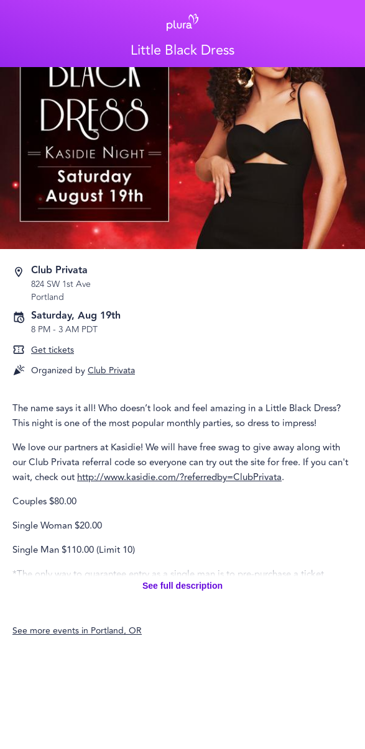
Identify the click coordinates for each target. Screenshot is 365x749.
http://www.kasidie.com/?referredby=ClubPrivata (179, 477)
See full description (182, 586)
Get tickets (52, 349)
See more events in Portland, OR (77, 630)
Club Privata (111, 370)
